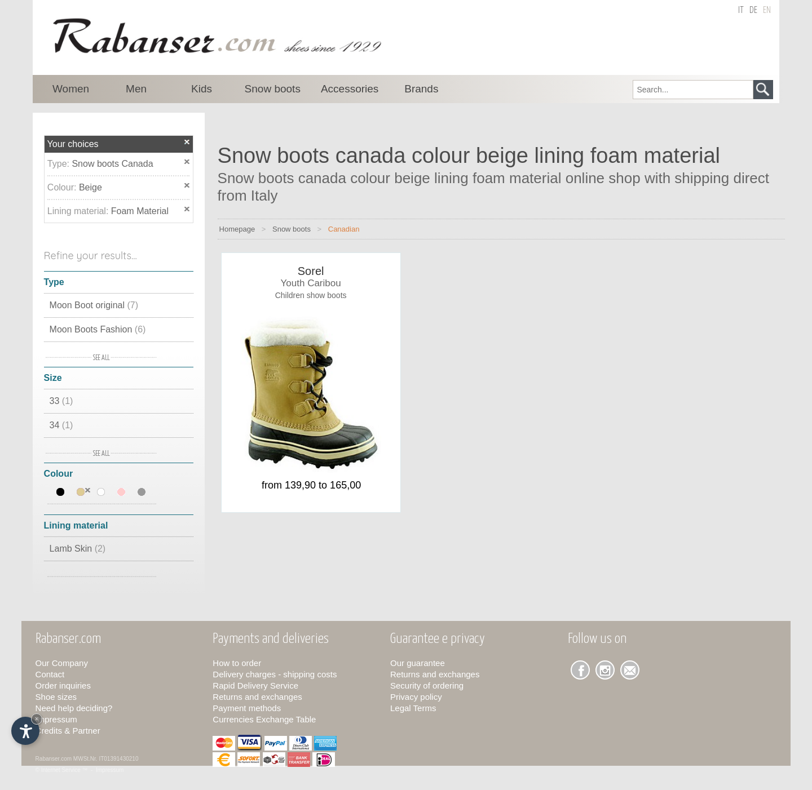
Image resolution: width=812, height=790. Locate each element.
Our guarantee (417, 663)
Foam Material (140, 211)
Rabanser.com (54, 759)
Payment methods (247, 708)
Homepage (237, 229)
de (753, 10)
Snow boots (291, 229)
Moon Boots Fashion (98, 329)
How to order (237, 663)
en (767, 10)
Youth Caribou (311, 283)
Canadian (344, 229)
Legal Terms (413, 708)
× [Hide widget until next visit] (36, 718)
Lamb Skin (78, 548)
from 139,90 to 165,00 (311, 485)
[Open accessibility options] (25, 731)
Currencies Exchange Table (264, 719)
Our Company (62, 663)
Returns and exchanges (257, 697)
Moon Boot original (94, 305)
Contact (50, 674)
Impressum (56, 719)
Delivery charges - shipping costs (275, 674)
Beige (90, 187)
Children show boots (311, 295)
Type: (59, 163)
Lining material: (79, 211)
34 (61, 425)
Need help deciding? (74, 708)
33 (61, 401)
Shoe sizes (56, 697)
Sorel (311, 271)
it (741, 10)
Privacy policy (416, 697)
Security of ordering (427, 685)
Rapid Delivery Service (255, 685)
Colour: (63, 187)
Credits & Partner (68, 730)
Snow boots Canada (112, 163)
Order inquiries (63, 685)
